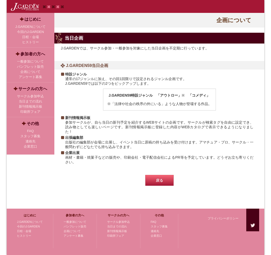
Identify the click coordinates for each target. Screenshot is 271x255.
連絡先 (155, 231)
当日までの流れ (117, 226)
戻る (159, 180)
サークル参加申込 (118, 221)
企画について (72, 231)
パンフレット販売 (75, 226)
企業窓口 (156, 235)
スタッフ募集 (159, 226)
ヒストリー (24, 235)
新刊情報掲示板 (117, 231)
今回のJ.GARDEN (28, 226)
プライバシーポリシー (223, 218)
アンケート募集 (73, 235)
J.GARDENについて (30, 221)
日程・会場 (24, 231)
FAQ (153, 221)
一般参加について (75, 221)
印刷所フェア (115, 235)
